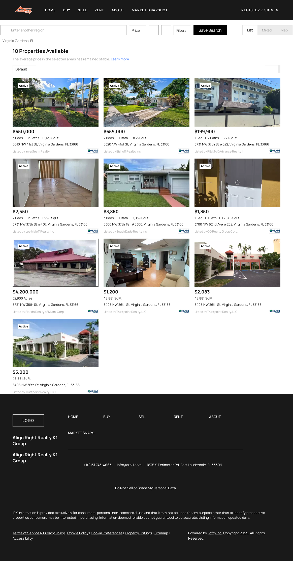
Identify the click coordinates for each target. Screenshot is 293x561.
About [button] (118, 10)
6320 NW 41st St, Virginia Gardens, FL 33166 (136, 144)
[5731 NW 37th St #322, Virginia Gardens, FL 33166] (237, 102)
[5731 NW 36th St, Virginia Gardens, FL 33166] (56, 263)
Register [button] (250, 10)
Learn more (120, 59)
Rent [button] (99, 10)
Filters (193, 30)
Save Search (222, 30)
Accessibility (23, 538)
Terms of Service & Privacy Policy (39, 533)
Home (50, 10)
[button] (24, 10)
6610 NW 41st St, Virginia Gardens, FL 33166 (45, 144)
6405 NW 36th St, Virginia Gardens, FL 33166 (137, 304)
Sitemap (161, 533)
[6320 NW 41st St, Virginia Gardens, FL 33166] (146, 102)
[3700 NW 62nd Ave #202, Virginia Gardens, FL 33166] (237, 183)
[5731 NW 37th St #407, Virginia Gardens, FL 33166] (56, 183)
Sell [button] (82, 10)
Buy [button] (67, 10)
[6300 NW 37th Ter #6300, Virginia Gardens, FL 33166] (146, 183)
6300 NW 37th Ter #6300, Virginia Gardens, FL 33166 (143, 224)
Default (21, 69)
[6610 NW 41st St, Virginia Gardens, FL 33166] (56, 102)
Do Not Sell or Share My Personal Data (145, 487)
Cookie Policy (77, 533)
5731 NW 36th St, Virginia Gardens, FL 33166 (45, 304)
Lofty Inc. (215, 533)
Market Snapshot (150, 10)
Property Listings (138, 533)
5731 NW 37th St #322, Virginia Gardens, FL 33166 (231, 144)
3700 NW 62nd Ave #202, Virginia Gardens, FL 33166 (233, 224)
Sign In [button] (271, 10)
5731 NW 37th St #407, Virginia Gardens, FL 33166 (50, 224)
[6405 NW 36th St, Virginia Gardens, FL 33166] (146, 263)
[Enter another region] (78, 30)
